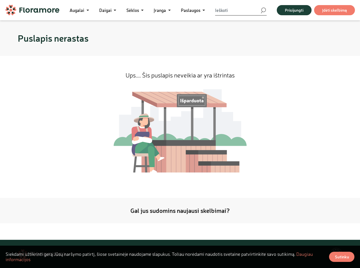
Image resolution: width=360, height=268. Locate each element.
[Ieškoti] (237, 10)
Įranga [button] (160, 10)
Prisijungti (294, 10)
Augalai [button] (77, 10)
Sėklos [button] (133, 10)
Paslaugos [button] (191, 10)
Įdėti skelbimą (334, 10)
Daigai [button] (106, 10)
